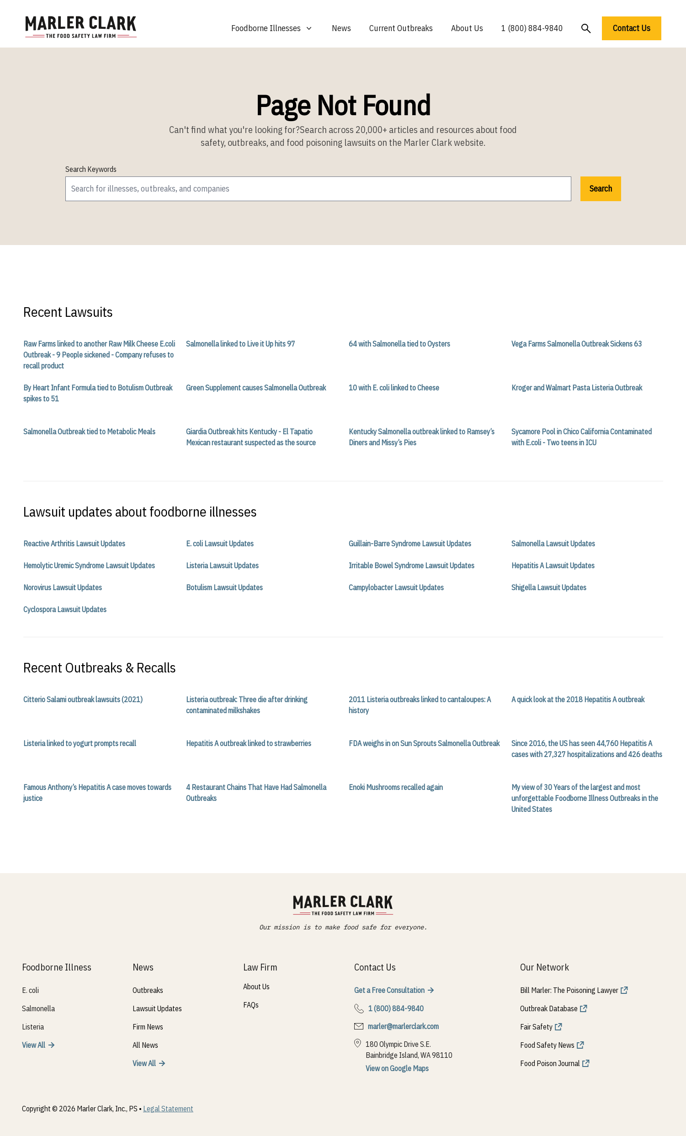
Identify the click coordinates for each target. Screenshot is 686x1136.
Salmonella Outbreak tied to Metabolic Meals (89, 431)
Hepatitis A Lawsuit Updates (553, 565)
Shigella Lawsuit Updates (548, 587)
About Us (467, 28)
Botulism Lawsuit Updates (224, 587)
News (341, 28)
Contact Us (631, 28)
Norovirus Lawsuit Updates (62, 587)
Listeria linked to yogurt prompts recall (79, 743)
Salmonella (38, 1008)
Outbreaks (148, 990)
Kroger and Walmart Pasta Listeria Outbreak (576, 387)
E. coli (30, 990)
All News (145, 1045)
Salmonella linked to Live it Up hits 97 (240, 343)
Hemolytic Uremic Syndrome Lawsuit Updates (89, 565)
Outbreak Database (549, 1008)
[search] (318, 188)
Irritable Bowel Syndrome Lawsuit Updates (411, 565)
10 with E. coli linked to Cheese (394, 387)
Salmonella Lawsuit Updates (553, 543)
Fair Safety (536, 1026)
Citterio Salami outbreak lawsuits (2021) (83, 699)
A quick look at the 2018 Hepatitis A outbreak (577, 699)
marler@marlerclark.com (403, 1026)
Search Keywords (91, 169)
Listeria (33, 1026)
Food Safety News (547, 1045)
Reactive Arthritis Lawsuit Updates (74, 543)
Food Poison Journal (550, 1063)
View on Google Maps (397, 1068)
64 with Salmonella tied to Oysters (399, 343)
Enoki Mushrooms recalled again (396, 787)
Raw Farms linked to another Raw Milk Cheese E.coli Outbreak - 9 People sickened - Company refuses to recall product (99, 354)
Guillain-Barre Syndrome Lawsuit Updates (410, 543)
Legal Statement (168, 1108)
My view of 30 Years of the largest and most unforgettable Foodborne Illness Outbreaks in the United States (584, 798)
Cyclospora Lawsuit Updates (64, 609)
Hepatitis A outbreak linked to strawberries (248, 743)
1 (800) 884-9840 (532, 28)
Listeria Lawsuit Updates (222, 565)
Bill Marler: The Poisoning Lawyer (569, 990)
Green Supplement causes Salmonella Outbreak (256, 387)
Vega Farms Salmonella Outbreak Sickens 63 (576, 343)
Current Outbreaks (401, 28)
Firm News (148, 1026)
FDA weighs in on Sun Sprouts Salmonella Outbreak (424, 743)
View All (33, 1045)
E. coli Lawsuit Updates (220, 543)
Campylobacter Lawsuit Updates (396, 587)
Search (601, 188)
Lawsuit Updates (157, 1008)
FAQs (251, 1004)
